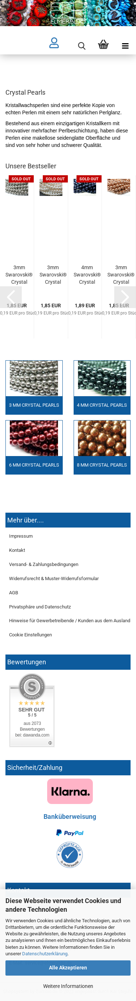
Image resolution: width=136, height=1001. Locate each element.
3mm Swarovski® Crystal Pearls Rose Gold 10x (121, 275)
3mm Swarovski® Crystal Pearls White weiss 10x (53, 275)
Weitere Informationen (68, 986)
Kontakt (17, 550)
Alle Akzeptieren (68, 968)
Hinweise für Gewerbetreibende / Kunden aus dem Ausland (69, 620)
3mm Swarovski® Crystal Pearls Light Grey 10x (19, 275)
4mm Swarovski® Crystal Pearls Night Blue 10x (87, 275)
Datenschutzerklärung (44, 953)
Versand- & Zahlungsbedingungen (43, 564)
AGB (13, 592)
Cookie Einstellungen (30, 634)
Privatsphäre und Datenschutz (40, 607)
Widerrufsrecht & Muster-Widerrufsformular (54, 578)
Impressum (21, 536)
